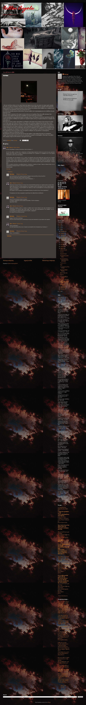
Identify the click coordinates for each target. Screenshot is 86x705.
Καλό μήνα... (62, 284)
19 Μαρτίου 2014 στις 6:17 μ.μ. (21, 174)
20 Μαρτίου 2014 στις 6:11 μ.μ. (17, 183)
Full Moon (62, 274)
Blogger (49, 702)
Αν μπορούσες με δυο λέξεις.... (64, 256)
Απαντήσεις (10, 171)
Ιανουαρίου (62, 289)
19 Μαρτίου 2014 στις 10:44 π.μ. (14, 147)
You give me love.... (63, 263)
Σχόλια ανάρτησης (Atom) (13, 263)
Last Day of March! (63, 250)
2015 (60, 228)
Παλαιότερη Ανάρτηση (48, 260)
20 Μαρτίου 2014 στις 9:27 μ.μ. (17, 206)
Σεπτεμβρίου (63, 237)
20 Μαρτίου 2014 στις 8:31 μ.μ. (21, 197)
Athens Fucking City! (63, 273)
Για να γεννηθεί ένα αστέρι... (64, 277)
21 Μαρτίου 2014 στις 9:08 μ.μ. (21, 231)
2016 (60, 226)
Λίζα (7, 147)
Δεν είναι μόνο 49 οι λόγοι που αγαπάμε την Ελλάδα (64, 260)
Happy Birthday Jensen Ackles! (64, 282)
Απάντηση (8, 169)
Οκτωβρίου (62, 235)
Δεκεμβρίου (62, 231)
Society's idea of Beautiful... (64, 279)
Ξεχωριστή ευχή (63, 253)
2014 (60, 229)
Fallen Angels (18, 8)
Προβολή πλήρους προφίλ (63, 86)
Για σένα (62, 252)
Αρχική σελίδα (28, 260)
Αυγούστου (62, 239)
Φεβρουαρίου (63, 287)
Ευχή (61, 265)
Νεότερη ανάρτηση (8, 260)
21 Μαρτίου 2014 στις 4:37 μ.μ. (21, 216)
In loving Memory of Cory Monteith (64, 267)
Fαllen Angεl (12, 174)
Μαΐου (61, 244)
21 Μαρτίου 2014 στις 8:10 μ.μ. (17, 223)
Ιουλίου (62, 241)
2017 (60, 224)
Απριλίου (62, 246)
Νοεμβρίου (62, 233)
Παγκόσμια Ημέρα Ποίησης (63, 270)
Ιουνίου (62, 242)
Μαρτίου (62, 248)
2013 (60, 291)
